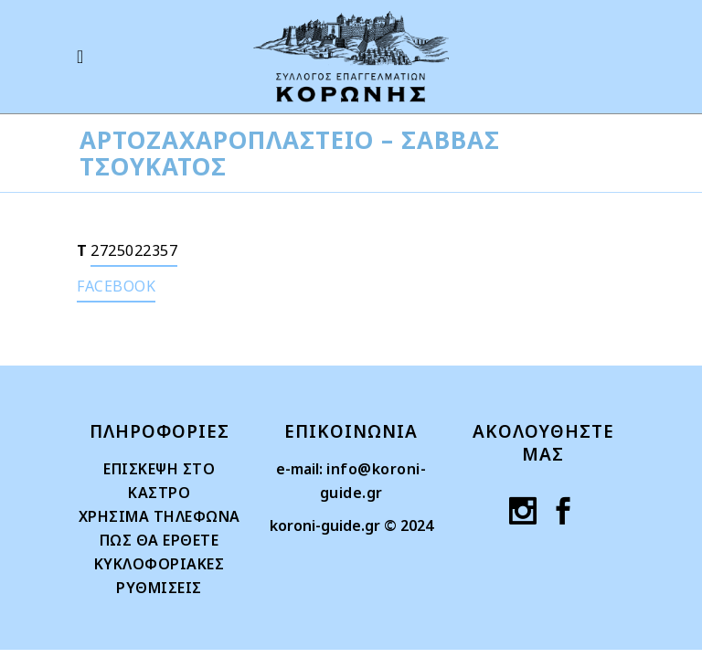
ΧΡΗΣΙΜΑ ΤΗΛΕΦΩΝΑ (159, 516)
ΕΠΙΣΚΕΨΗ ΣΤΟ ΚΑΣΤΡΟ (159, 481)
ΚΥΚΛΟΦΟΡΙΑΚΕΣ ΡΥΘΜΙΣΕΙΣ (159, 576)
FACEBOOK (116, 286)
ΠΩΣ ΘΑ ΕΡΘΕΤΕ (159, 540)
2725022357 (133, 250)
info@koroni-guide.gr (373, 481)
